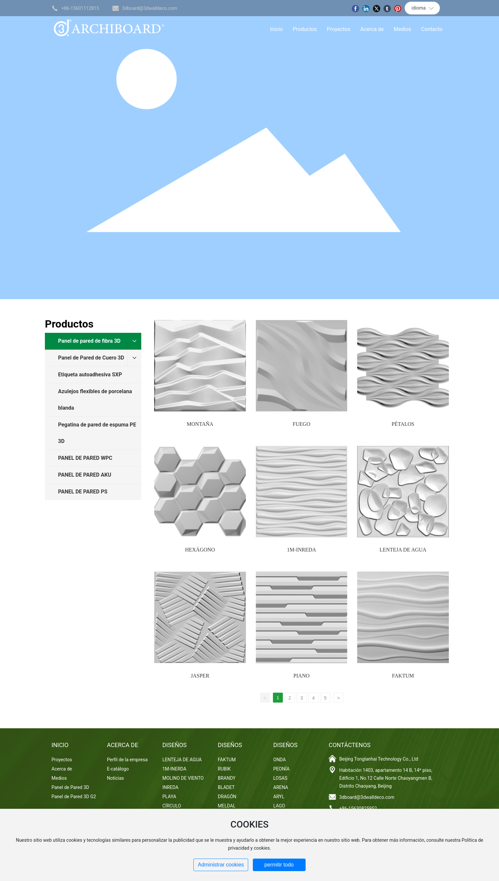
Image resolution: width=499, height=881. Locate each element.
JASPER (200, 675)
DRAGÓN (227, 796)
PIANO (301, 675)
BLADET (226, 787)
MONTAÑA (200, 424)
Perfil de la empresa (127, 759)
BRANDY (227, 778)
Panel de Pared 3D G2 (73, 796)
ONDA (279, 759)
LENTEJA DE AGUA (403, 549)
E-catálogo (118, 768)
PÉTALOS (403, 424)
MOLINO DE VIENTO (183, 778)
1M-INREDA (301, 549)
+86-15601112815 (80, 8)
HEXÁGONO (200, 549)
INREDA (170, 787)
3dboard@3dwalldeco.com (149, 8)
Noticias (115, 778)
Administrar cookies (221, 864)
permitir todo (279, 864)
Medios (59, 778)
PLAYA (169, 796)
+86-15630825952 (358, 808)
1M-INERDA (174, 768)
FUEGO (301, 424)
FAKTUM (403, 675)
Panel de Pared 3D (70, 787)
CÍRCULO (171, 805)
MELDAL (226, 805)
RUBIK (224, 768)
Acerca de (61, 768)
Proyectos (61, 759)
